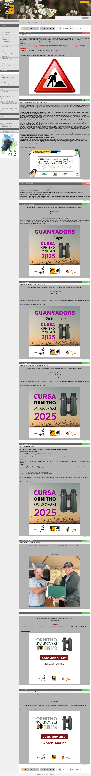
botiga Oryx (65, 218)
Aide (1, 75)
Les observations (4, 27)
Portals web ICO (84, 2)
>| (53, 28)
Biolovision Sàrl (40, 774)
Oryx (47, 472)
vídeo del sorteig (44, 190)
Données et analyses (5, 37)
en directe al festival (60, 221)
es (85, 17)
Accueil (2, 20)
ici (35, 147)
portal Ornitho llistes (25, 223)
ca (83, 17)
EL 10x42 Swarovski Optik (46, 473)
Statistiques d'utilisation (5, 84)
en (87, 17)
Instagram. (78, 221)
